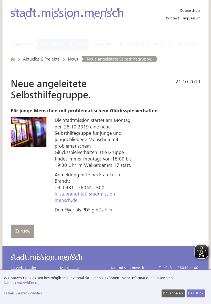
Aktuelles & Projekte (63, 44)
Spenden (187, 44)
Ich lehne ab (173, 293)
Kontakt (172, 18)
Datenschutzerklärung (22, 282)
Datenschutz (190, 10)
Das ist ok (196, 293)
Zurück (22, 231)
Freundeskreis (133, 44)
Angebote (23, 44)
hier (108, 210)
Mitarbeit (102, 44)
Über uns (163, 44)
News (73, 59)
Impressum (191, 18)
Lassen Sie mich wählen (23, 293)
